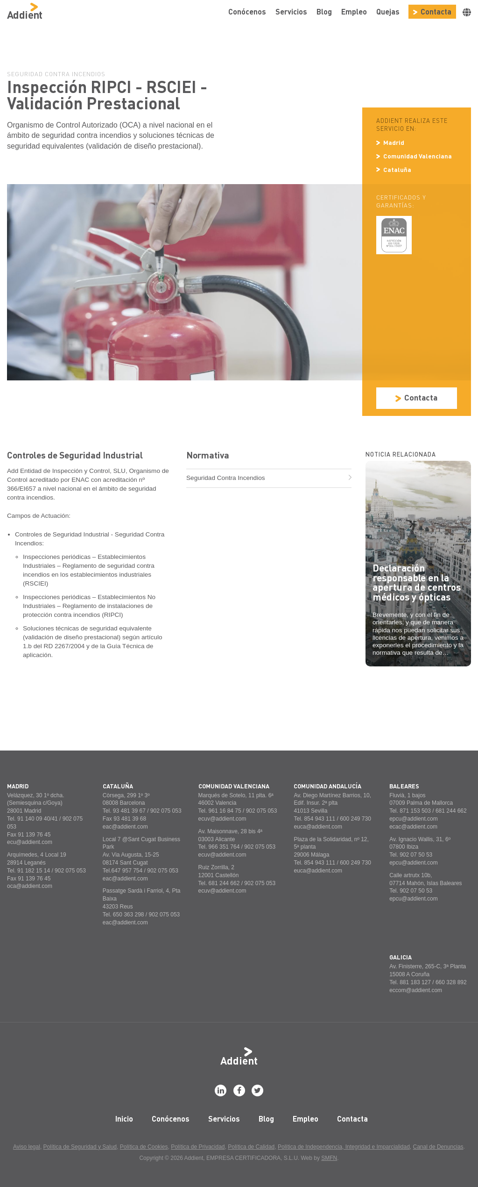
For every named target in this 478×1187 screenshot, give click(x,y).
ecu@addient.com (29, 842)
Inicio (124, 1118)
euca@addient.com (318, 826)
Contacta (432, 11)
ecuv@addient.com (222, 818)
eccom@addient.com (415, 990)
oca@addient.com (29, 886)
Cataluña (393, 169)
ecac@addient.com (413, 826)
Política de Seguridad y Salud (80, 1147)
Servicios (291, 11)
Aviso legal (26, 1147)
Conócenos (247, 11)
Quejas (388, 11)
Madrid (390, 142)
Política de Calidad (251, 1147)
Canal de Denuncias (438, 1147)
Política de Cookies (144, 1147)
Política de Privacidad (198, 1147)
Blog (324, 11)
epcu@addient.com (413, 818)
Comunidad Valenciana (414, 156)
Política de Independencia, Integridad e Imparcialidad (344, 1147)
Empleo (354, 11)
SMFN (329, 1158)
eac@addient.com (125, 826)
